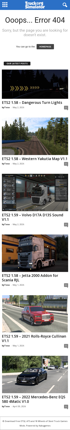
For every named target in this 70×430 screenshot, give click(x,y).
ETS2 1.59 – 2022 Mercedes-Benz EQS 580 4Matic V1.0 (33, 399)
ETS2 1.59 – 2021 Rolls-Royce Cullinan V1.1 (34, 338)
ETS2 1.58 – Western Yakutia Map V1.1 (35, 158)
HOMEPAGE (45, 47)
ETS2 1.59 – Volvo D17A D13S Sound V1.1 (32, 217)
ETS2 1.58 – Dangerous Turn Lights (32, 102)
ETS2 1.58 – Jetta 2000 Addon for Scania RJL (30, 277)
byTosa (6, 107)
